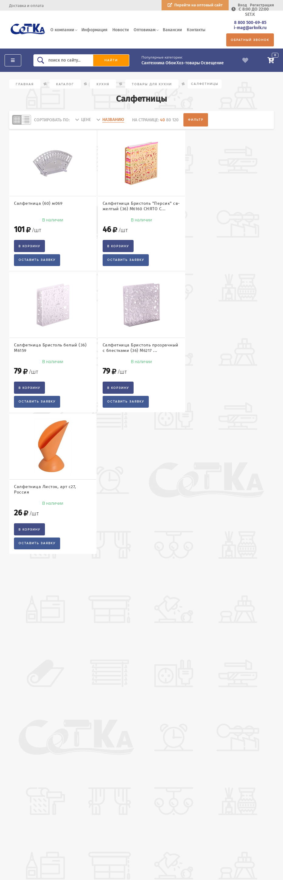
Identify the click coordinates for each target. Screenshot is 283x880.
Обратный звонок (250, 40)
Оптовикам (144, 29)
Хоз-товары (188, 63)
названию (113, 119)
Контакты (196, 29)
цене (86, 119)
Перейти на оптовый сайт (198, 5)
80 (168, 120)
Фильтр (195, 120)
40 (162, 120)
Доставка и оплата (26, 5)
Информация (94, 29)
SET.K (250, 14)
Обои (170, 63)
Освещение (212, 63)
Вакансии (172, 29)
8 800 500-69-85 (250, 22)
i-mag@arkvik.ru (250, 27)
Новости (120, 29)
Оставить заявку (37, 260)
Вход (242, 5)
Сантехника (153, 63)
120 (175, 120)
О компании (62, 29)
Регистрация (262, 5)
